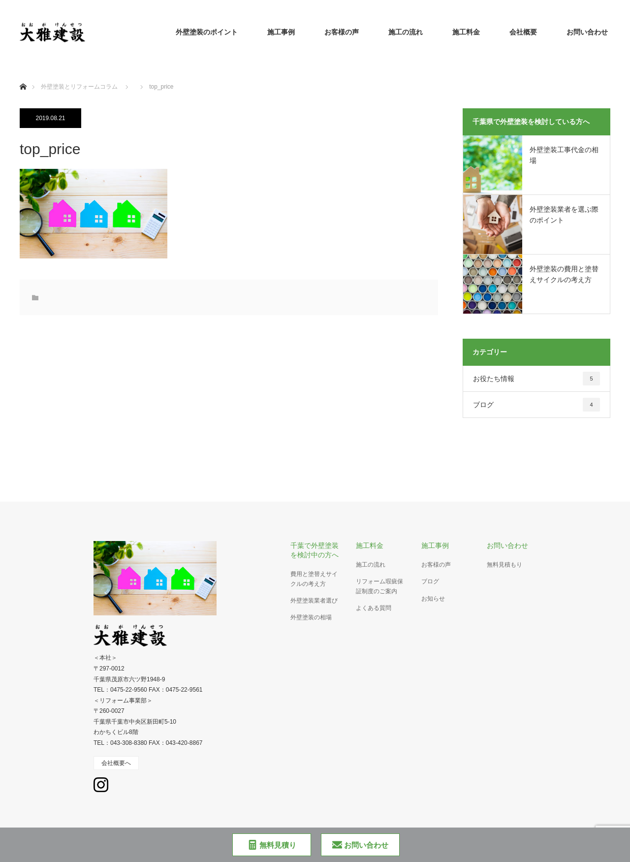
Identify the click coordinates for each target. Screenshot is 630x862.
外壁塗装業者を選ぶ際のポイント (564, 214)
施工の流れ (405, 32)
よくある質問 (373, 608)
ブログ (536, 405)
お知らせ (433, 598)
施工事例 (281, 32)
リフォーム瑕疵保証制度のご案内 (379, 586)
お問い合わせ (587, 32)
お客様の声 (341, 32)
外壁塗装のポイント (207, 32)
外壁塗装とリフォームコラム (79, 86)
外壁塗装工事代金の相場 (564, 155)
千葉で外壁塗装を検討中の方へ (314, 550)
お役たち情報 (536, 378)
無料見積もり (504, 564)
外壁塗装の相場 (311, 617)
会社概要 (523, 32)
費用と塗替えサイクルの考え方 (314, 579)
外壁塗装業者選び (314, 600)
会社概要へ (116, 763)
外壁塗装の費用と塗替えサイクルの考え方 (564, 274)
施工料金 (466, 32)
